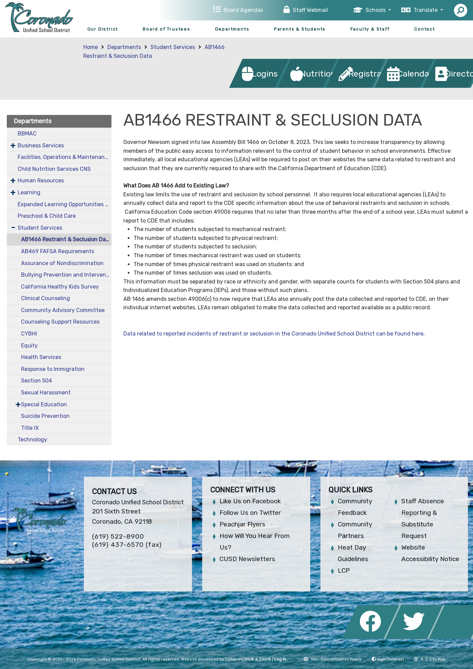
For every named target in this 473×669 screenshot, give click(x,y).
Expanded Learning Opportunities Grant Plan (64, 204)
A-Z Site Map (429, 659)
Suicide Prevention (45, 416)
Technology (32, 439)
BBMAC (27, 133)
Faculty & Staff (370, 29)
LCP (344, 570)
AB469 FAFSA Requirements (57, 251)
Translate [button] (426, 10)
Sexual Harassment (46, 392)
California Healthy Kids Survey (60, 286)
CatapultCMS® (239, 659)
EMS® (265, 659)
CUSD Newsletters (247, 559)
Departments (232, 29)
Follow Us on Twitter (250, 513)
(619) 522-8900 (118, 536)
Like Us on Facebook (250, 501)
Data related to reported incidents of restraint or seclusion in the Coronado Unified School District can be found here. (274, 333)
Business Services (41, 145)
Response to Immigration (53, 369)
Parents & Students (300, 29)
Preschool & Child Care (47, 216)
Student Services (173, 47)
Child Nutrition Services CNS (54, 169)
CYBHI (29, 333)
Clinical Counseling (45, 298)
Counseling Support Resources (60, 322)
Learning (29, 192)
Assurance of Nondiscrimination (62, 263)
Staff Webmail (310, 10)
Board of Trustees (166, 29)
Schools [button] (376, 10)
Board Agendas (243, 10)
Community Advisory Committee (63, 310)
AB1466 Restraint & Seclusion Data (66, 239)
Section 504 (36, 380)
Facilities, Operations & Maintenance (64, 157)
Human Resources (41, 180)
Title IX (30, 428)
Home (90, 47)
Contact (424, 29)
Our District (102, 29)
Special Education (44, 404)
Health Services (41, 357)
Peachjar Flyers (242, 524)
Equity (29, 345)
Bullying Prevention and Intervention (66, 275)
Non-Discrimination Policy (332, 659)
